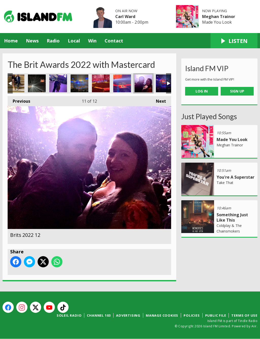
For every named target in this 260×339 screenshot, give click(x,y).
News (32, 41)
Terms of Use (244, 315)
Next (158, 100)
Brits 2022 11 (122, 83)
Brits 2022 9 (79, 83)
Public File (215, 315)
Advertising (128, 315)
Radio (53, 41)
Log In (202, 91)
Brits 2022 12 (143, 83)
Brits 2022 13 (165, 83)
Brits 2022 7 (58, 83)
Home (11, 41)
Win (92, 41)
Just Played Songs (209, 116)
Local (74, 41)
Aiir (254, 326)
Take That (225, 182)
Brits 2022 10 (101, 83)
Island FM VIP (207, 68)
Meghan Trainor (218, 16)
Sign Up (237, 91)
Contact (114, 41)
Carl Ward (125, 16)
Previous (19, 100)
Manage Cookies (162, 315)
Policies (192, 315)
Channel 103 (99, 315)
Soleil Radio (69, 315)
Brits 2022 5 (15, 83)
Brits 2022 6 (37, 83)
